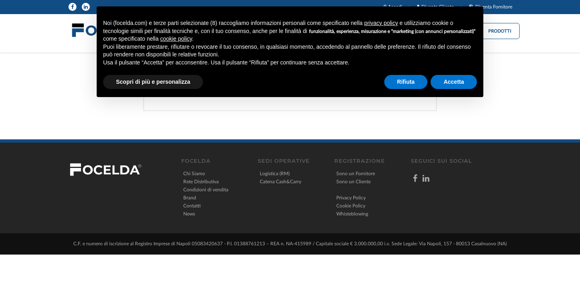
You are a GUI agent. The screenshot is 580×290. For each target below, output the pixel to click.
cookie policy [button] (176, 38)
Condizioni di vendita (205, 189)
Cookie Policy (350, 205)
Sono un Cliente (353, 181)
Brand (189, 197)
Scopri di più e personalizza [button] (153, 82)
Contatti (192, 205)
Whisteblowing (352, 213)
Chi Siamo (194, 173)
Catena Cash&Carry (280, 181)
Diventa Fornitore (493, 6)
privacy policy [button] (381, 23)
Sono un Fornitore (355, 173)
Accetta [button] (453, 82)
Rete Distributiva (201, 181)
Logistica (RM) (275, 173)
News (189, 213)
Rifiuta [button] (406, 82)
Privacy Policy (351, 197)
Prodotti (499, 31)
